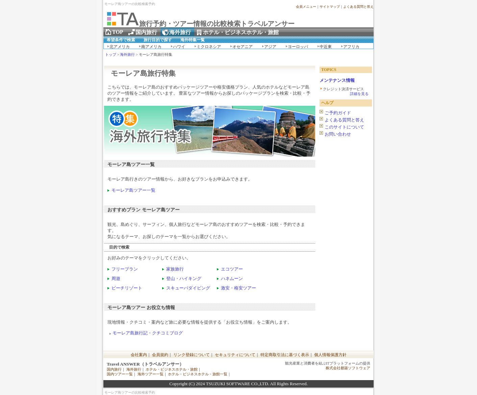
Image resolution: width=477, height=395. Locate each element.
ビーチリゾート (126, 288)
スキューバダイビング (188, 288)
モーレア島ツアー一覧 (133, 190)
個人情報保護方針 (330, 354)
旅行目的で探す (158, 40)
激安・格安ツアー (238, 288)
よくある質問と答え (358, 6)
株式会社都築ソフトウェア (348, 368)
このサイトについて (344, 127)
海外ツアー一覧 (150, 374)
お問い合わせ (338, 134)
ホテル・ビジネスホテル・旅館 (172, 369)
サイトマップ (330, 6)
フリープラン (124, 269)
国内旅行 (114, 369)
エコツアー (232, 269)
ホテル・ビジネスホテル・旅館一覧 (197, 374)
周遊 (115, 278)
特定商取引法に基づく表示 (284, 354)
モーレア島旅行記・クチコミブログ (147, 332)
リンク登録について (191, 354)
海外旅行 (127, 54)
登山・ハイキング (183, 278)
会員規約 (160, 354)
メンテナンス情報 (337, 80)
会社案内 (139, 354)
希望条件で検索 (121, 40)
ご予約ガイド (338, 112)
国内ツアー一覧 (120, 374)
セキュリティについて (235, 354)
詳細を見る (359, 94)
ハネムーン (232, 278)
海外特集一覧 (192, 40)
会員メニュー (306, 6)
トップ (110, 54)
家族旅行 (175, 269)
